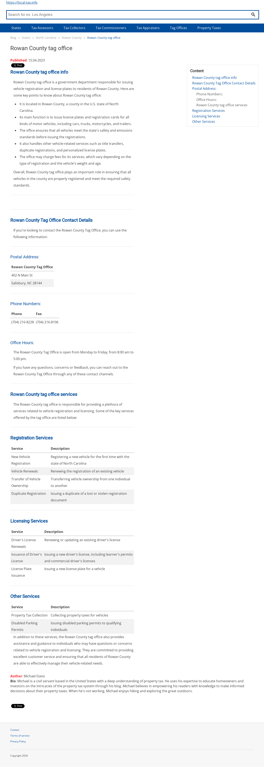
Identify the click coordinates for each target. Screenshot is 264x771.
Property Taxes (209, 28)
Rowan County (72, 38)
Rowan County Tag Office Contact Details (224, 83)
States (16, 28)
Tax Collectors (74, 28)
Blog (13, 38)
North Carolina (46, 38)
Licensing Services (206, 116)
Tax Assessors (42, 28)
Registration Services (208, 110)
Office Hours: (206, 99)
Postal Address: (204, 88)
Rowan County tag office (103, 38)
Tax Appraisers (148, 28)
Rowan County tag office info (214, 77)
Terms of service (19, 735)
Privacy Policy (18, 741)
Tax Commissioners (111, 28)
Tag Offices (178, 28)
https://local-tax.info (22, 2)
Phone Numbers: (209, 94)
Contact (14, 730)
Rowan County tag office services (222, 105)
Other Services (203, 121)
